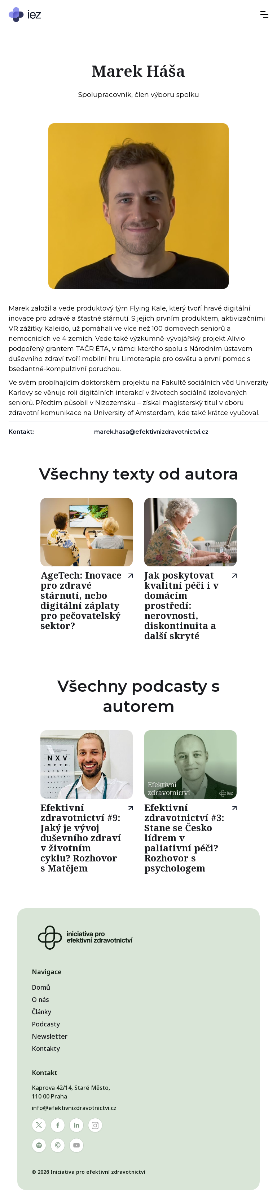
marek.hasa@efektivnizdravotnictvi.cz (151, 431)
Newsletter (49, 1036)
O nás (40, 999)
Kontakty (46, 1048)
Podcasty (46, 1024)
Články (42, 1011)
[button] (264, 14)
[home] (46, 14)
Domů (41, 987)
